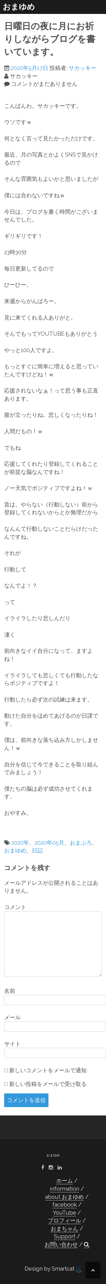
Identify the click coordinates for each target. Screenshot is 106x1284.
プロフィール (64, 1220)
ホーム (64, 1180)
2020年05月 (49, 842)
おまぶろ (81, 842)
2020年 (20, 842)
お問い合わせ (61, 1244)
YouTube (64, 1212)
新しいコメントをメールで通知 (48, 1070)
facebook (64, 1204)
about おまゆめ (64, 1196)
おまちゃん (64, 1228)
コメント (15, 907)
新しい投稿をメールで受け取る (48, 1084)
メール (12, 1017)
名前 (9, 991)
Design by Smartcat (53, 1268)
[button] (86, 1244)
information (64, 1188)
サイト (12, 1044)
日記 (37, 850)
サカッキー (82, 68)
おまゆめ (19, 6)
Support (64, 1236)
